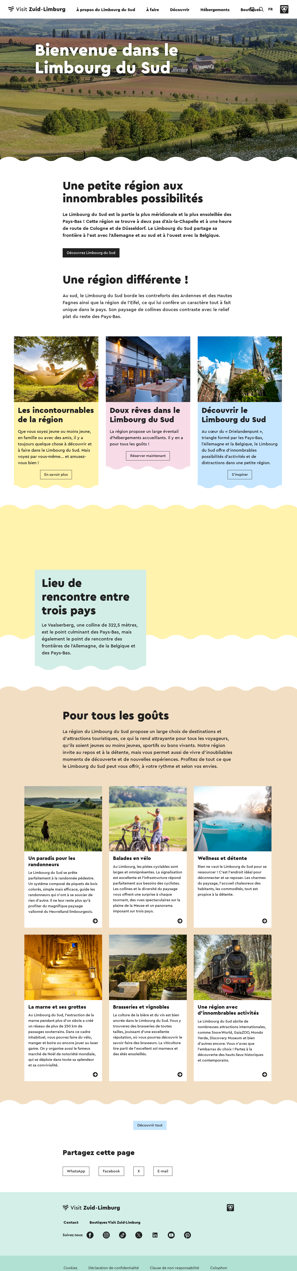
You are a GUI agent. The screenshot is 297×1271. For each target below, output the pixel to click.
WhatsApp (76, 1171)
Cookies (70, 1268)
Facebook (111, 1171)
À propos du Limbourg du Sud (105, 10)
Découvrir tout (149, 1125)
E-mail (163, 1171)
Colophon (218, 1268)
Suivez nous (73, 1235)
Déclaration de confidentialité (113, 1268)
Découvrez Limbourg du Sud (91, 253)
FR (270, 9)
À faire (152, 10)
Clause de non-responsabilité (174, 1268)
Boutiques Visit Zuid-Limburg (115, 1222)
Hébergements (214, 10)
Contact (71, 1222)
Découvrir (179, 10)
